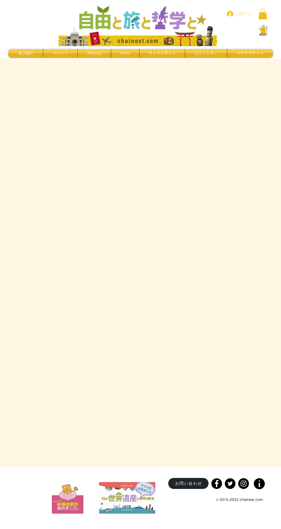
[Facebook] (216, 483)
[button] (262, 14)
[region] (260, 481)
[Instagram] (243, 483)
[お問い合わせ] (188, 483)
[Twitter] (230, 483)
